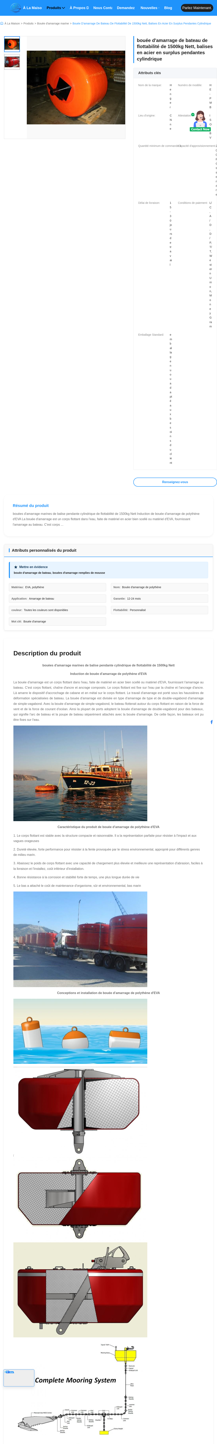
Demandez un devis (126, 8)
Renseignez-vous (175, 482)
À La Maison (12, 23)
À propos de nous (79, 8)
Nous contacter (102, 8)
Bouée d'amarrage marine (53, 23)
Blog (168, 8)
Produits (56, 8)
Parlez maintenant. (197, 8)
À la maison (32, 8)
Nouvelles (150, 8)
